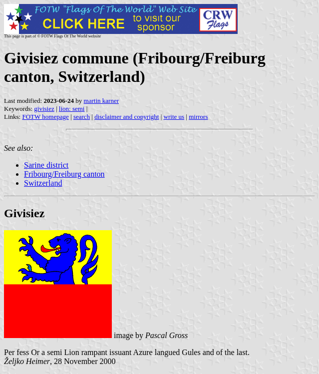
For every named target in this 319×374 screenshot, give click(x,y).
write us (174, 116)
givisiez (44, 108)
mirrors (198, 116)
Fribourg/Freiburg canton (64, 174)
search (81, 116)
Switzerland (43, 183)
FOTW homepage (45, 116)
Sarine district (46, 165)
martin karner (101, 100)
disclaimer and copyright (126, 116)
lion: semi (72, 108)
